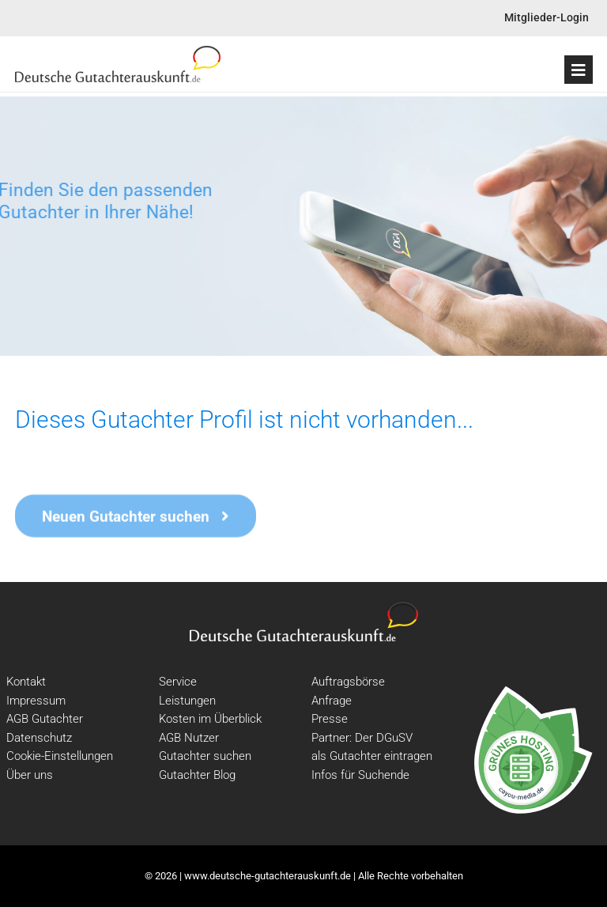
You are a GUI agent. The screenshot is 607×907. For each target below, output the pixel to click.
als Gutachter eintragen (371, 756)
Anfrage (331, 700)
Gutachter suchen (205, 756)
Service (178, 682)
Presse (329, 719)
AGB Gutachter (44, 719)
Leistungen (187, 700)
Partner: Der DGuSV (362, 738)
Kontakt (26, 682)
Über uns (29, 775)
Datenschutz (39, 738)
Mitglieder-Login (546, 18)
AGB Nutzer (189, 738)
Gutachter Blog (197, 775)
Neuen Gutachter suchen (135, 519)
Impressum (36, 700)
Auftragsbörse (348, 682)
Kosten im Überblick (210, 719)
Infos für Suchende (360, 775)
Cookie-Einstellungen (59, 756)
